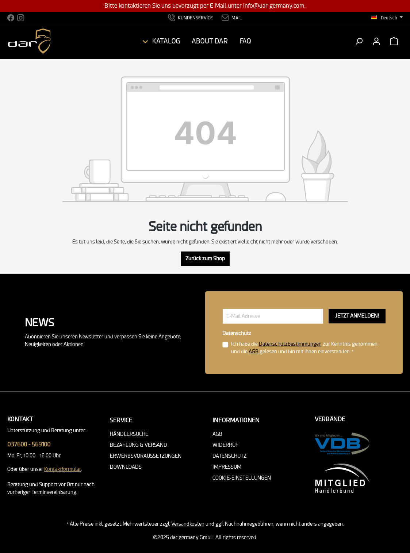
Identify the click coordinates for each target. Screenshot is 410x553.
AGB (253, 352)
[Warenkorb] (394, 41)
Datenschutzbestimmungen (290, 344)
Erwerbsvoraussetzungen (145, 456)
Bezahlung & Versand (138, 445)
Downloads (126, 467)
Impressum (226, 467)
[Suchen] (359, 41)
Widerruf (225, 445)
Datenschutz (229, 456)
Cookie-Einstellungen (241, 478)
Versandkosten (187, 524)
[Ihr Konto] (376, 41)
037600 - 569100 (28, 444)
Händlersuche (129, 434)
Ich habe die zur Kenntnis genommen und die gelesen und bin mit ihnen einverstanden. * (304, 348)
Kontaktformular (62, 469)
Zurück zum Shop (205, 259)
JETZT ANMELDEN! (357, 316)
